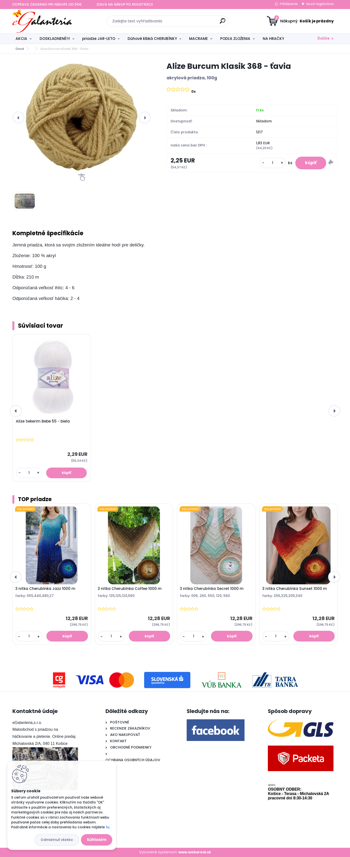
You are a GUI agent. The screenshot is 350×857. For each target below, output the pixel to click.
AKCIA (21, 38)
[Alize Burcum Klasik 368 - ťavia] (81, 117)
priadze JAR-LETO (98, 38)
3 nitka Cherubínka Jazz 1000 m (45, 588)
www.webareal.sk (194, 852)
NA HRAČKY (273, 38)
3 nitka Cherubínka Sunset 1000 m (294, 588)
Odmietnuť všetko (57, 839)
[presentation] (18, 117)
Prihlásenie (289, 3)
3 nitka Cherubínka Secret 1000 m (212, 588)
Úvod (20, 48)
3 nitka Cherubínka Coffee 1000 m (130, 588)
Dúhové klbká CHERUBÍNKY (152, 38)
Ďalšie (323, 38)
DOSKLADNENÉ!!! (55, 38)
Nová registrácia (320, 3)
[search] (222, 22)
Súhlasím (96, 839)
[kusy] (272, 162)
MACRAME (198, 38)
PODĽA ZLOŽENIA (235, 38)
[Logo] (42, 21)
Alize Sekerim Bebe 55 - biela (43, 421)
